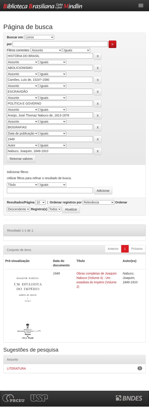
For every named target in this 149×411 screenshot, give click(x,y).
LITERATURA (16, 368)
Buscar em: (15, 37)
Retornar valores (21, 158)
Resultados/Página (20, 202)
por (9, 44)
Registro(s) (39, 209)
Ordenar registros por (66, 202)
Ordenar (121, 202)
